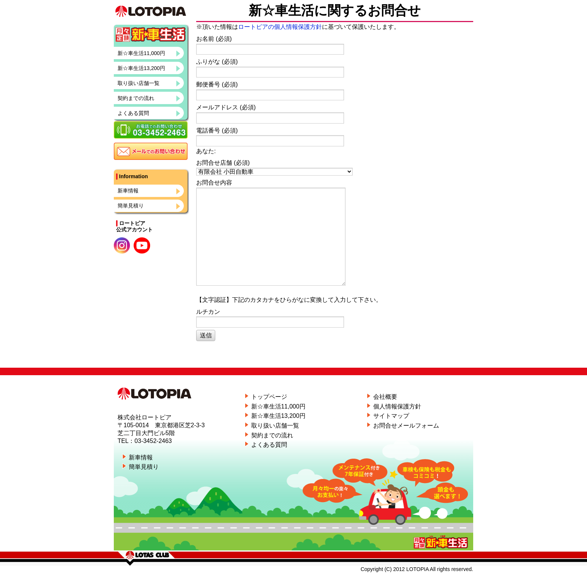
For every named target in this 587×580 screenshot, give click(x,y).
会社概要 (385, 397)
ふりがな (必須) (333, 68)
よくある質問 (133, 113)
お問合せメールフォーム (406, 425)
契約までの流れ (136, 98)
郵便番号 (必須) (333, 90)
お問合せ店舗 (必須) (333, 168)
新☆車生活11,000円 (141, 53)
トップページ (269, 397)
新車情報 (128, 191)
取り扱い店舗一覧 (138, 83)
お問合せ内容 (333, 232)
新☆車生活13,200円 (141, 68)
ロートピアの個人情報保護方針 (280, 27)
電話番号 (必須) (333, 136)
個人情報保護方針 (397, 406)
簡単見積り (131, 206)
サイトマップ (391, 416)
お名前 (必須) (333, 45)
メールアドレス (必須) (333, 113)
